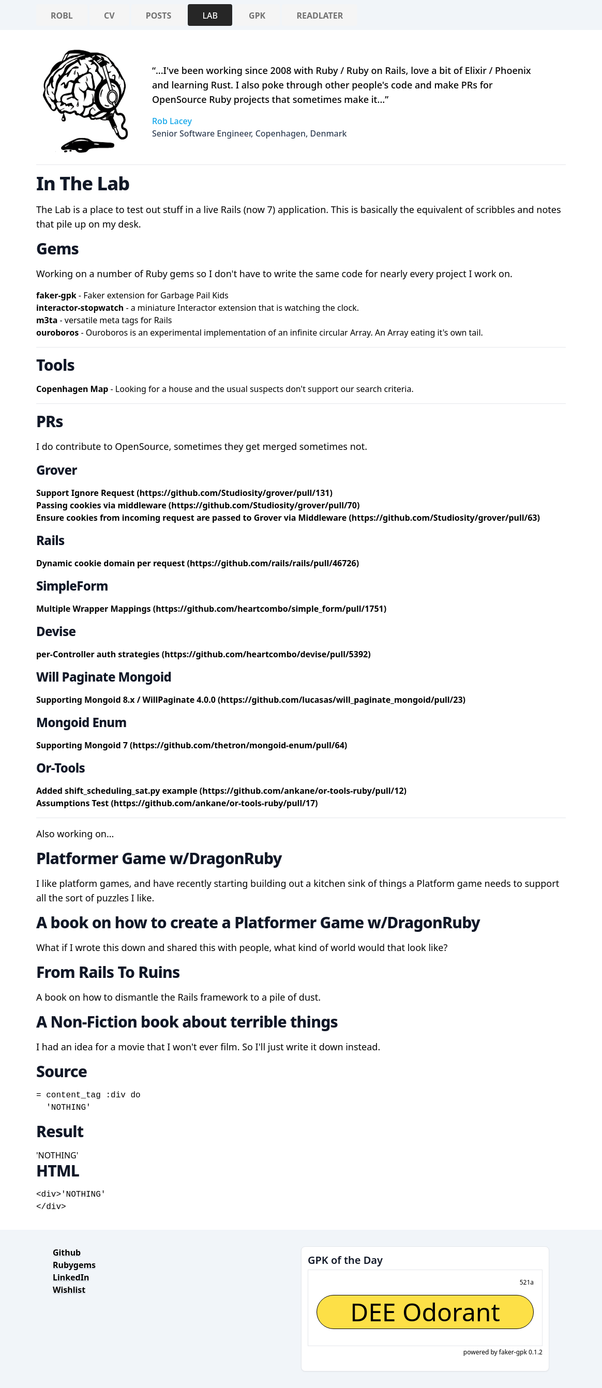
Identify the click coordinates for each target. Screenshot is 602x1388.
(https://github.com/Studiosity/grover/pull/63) (444, 517)
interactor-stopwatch (80, 307)
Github (67, 1252)
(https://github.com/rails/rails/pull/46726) (273, 563)
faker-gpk (56, 295)
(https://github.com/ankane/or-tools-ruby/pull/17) (214, 803)
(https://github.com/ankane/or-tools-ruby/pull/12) (303, 790)
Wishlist (69, 1289)
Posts (158, 15)
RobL (62, 15)
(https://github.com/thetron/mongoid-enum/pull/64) (238, 745)
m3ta (46, 320)
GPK (257, 15)
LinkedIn (71, 1277)
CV (109, 15)
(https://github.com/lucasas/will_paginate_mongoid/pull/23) (341, 699)
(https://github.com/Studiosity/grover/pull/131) (235, 493)
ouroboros (57, 332)
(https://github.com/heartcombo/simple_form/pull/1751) (269, 608)
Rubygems (74, 1265)
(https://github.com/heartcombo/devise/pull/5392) (266, 654)
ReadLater (319, 15)
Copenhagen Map (72, 389)
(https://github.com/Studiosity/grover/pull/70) (264, 505)
